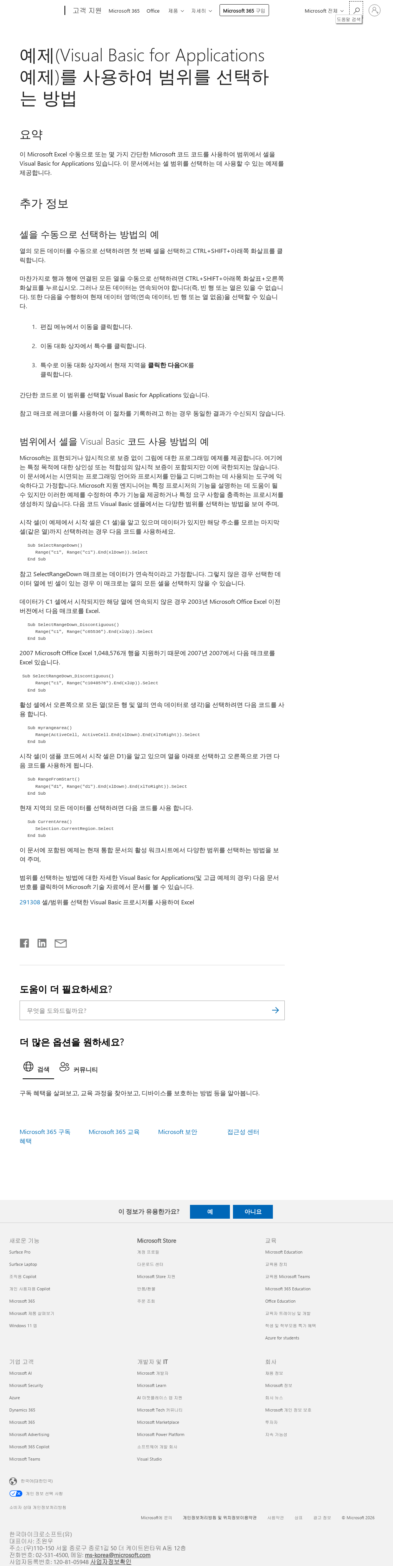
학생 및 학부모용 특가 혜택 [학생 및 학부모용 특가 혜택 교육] (290, 1325)
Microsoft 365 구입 (249, 10)
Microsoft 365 (124, 10)
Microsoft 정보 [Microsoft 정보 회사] (278, 1385)
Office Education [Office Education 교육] (280, 1301)
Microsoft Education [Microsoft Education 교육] (283, 1252)
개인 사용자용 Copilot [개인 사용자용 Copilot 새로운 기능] (29, 1289)
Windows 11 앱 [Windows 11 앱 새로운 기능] (23, 1325)
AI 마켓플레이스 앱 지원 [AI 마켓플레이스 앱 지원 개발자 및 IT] (159, 1397)
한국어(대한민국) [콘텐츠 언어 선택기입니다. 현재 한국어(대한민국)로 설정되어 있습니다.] (37, 1480)
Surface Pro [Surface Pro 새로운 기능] (19, 1252)
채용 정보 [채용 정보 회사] (274, 1373)
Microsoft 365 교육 (114, 1131)
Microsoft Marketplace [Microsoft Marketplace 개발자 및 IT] (158, 1422)
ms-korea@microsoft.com (117, 1555)
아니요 (253, 1211)
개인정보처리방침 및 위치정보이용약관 (220, 1517)
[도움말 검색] (356, 9)
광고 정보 (322, 1517)
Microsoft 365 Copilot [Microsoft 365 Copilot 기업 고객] (29, 1446)
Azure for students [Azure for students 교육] (282, 1338)
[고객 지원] (86, 10)
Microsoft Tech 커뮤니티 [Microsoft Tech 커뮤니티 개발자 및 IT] (160, 1410)
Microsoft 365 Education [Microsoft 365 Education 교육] (287, 1289)
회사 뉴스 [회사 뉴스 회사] (274, 1397)
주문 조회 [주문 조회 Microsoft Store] (146, 1301)
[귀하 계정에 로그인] (374, 10)
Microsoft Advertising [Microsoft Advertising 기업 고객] (29, 1434)
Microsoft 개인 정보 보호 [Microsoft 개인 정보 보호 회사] (288, 1410)
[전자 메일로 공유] (57, 941)
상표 (298, 1517)
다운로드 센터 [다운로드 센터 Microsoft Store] (150, 1264)
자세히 (203, 10)
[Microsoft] (35, 10)
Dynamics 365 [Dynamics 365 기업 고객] (22, 1410)
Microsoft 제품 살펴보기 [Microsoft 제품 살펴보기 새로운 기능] (31, 1313)
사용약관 (275, 1517)
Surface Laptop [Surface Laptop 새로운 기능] (23, 1264)
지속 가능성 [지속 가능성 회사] (276, 1434)
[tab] (38, 1068)
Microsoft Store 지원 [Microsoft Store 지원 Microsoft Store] (156, 1276)
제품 (176, 10)
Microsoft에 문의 (156, 1517)
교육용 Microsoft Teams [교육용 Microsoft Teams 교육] (287, 1276)
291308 (30, 902)
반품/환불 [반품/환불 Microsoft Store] (146, 1289)
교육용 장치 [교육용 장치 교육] (276, 1264)
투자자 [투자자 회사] (271, 1422)
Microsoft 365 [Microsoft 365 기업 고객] (22, 1422)
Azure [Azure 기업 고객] (14, 1397)
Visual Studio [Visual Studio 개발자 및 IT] (149, 1459)
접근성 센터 (243, 1131)
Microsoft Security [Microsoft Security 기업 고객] (26, 1385)
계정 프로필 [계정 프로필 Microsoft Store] (148, 1252)
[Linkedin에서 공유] (39, 941)
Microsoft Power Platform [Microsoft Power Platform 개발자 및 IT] (160, 1434)
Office (154, 10)
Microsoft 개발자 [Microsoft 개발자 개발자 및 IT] (152, 1373)
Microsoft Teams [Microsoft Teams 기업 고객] (24, 1459)
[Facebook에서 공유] (25, 941)
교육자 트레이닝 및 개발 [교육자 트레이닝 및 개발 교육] (288, 1313)
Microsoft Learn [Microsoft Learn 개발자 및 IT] (151, 1385)
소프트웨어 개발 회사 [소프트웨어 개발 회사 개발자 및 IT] (157, 1446)
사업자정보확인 (111, 1562)
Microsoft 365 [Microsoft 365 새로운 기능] (22, 1301)
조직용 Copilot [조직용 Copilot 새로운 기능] (22, 1276)
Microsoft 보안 (177, 1131)
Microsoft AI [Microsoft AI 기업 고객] (20, 1373)
